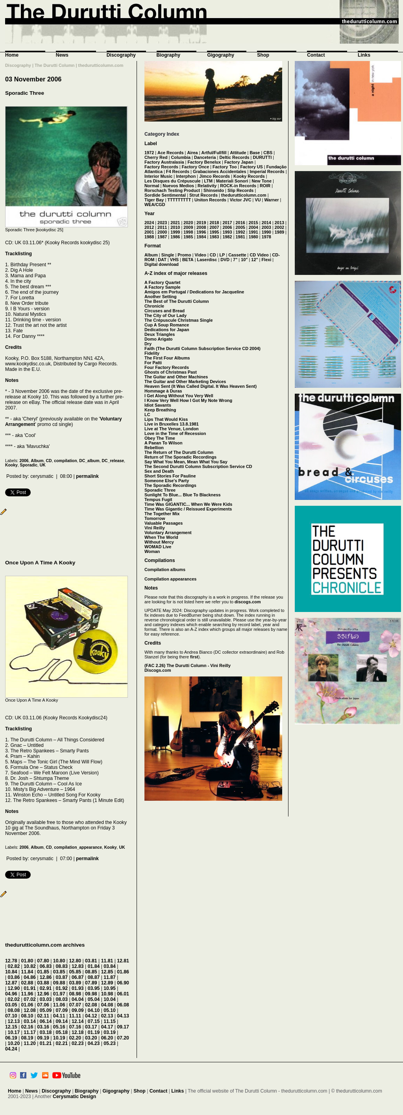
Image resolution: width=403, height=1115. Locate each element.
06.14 (46, 1021)
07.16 (75, 1027)
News (62, 55)
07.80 (43, 961)
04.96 (11, 994)
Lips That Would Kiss (166, 419)
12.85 (107, 972)
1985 (188, 236)
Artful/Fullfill (214, 152)
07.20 (123, 1038)
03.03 (46, 999)
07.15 (94, 1021)
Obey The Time (159, 438)
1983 (214, 236)
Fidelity (151, 353)
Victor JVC (240, 199)
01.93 (78, 988)
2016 (240, 222)
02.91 (46, 988)
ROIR (265, 185)
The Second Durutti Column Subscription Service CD (198, 466)
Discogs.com (157, 670)
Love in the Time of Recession (175, 433)
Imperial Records (267, 171)
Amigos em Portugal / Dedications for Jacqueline (194, 291)
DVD (224, 259)
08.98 (75, 994)
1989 (279, 232)
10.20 (14, 1043)
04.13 (123, 1016)
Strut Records (203, 195)
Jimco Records (214, 176)
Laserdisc (207, 259)
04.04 (78, 999)
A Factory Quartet (162, 282)
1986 (175, 236)
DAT (162, 259)
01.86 (123, 972)
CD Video (259, 254)
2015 (253, 222)
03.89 (75, 983)
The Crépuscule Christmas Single (178, 320)
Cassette (237, 254)
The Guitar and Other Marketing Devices (185, 381)
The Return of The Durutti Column (178, 452)
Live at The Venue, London (171, 428)
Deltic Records (234, 157)
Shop (263, 55)
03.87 (61, 977)
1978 (266, 236)
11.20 (30, 1043)
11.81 (107, 961)
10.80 (59, 961)
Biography (169, 55)
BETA (188, 259)
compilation (65, 461)
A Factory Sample (162, 287)
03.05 (11, 1005)
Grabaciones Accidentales (219, 171)
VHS (174, 259)
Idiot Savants (157, 405)
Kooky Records (249, 176)
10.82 (30, 966)
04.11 (59, 1016)
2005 (240, 227)
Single (167, 254)
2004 (253, 227)
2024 (149, 222)
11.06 (59, 1005)
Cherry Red (156, 157)
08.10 (27, 1016)
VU (258, 199)
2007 (214, 227)
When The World (161, 537)
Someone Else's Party (166, 480)
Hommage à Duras (163, 391)
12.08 (30, 1010)
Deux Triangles (159, 334)
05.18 (61, 1032)
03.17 (91, 1027)
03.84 (110, 966)
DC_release (113, 461)
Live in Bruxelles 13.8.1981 (171, 424)
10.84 (11, 972)
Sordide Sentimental (165, 195)
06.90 (123, 983)
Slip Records (240, 190)
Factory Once (195, 166)
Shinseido (213, 190)
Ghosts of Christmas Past (170, 372)
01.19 (94, 1032)
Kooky (11, 465)
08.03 (61, 999)
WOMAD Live (157, 546)
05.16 (59, 1027)
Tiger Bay (154, 199)
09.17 (123, 1027)
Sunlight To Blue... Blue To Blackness (182, 494)
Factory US (251, 166)
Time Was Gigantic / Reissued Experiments (188, 509)
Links (364, 55)
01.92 (61, 988)
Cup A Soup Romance (166, 325)
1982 (227, 236)
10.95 (110, 988)
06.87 (78, 977)
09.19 (43, 1038)
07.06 (43, 1005)
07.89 (91, 983)
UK (43, 465)
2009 (188, 227)
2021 (175, 222)
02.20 (75, 1038)
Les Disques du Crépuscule (172, 181)
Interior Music (158, 176)
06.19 (11, 1038)
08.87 (94, 977)
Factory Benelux (204, 162)
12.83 (78, 966)
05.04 (94, 999)
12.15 (11, 1027)
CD (49, 461)
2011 (162, 227)
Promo (184, 254)
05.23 (110, 1043)
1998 (188, 232)
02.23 (78, 1043)
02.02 (14, 999)
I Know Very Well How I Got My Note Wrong (188, 400)
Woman (152, 551)
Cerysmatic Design (74, 1096)
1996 (201, 232)
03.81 (91, 961)
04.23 (94, 1043)
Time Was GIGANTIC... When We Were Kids (188, 504)
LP (222, 254)
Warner (271, 199)
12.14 (78, 1021)
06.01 (123, 994)
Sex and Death (159, 471)
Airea (192, 152)
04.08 (107, 1005)
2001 (149, 232)
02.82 (14, 966)
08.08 (14, 1010)
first (194, 656)
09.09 (78, 1010)
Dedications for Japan (166, 329)
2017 (227, 222)
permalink (87, 476)
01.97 (59, 994)
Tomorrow (154, 518)
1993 (227, 232)
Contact (316, 55)
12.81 (123, 961)
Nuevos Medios (178, 185)
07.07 (75, 1005)
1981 (240, 236)
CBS (267, 152)
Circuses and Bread (164, 310)
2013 (279, 222)
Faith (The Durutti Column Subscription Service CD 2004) (202, 348)
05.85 (75, 972)
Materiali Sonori (232, 181)
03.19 (110, 1032)
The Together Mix (161, 513)
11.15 (110, 1021)
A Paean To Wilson (163, 442)
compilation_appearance (78, 847)
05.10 (110, 1010)
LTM (208, 181)
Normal (151, 185)
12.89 (107, 983)
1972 (149, 152)
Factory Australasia (164, 162)
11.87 (110, 977)
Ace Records (170, 152)
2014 (266, 222)
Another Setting (160, 296)
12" (254, 259)
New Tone (261, 181)
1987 (162, 236)
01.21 (46, 1043)
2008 (201, 227)
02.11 (43, 1016)
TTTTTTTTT (179, 199)
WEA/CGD (154, 204)
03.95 (94, 988)
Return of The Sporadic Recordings (180, 457)
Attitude (238, 152)
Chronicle (154, 306)
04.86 (30, 977)
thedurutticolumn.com (243, 195)
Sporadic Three (24, 93)
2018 (214, 222)
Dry (148, 343)
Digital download (161, 264)
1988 (149, 236)
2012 (149, 227)
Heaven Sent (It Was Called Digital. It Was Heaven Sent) (200, 386)
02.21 (61, 1043)
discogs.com (248, 601)
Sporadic (28, 465)
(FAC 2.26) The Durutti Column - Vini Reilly (187, 665)
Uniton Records (210, 199)
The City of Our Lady (165, 315)
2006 (23, 461)
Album (37, 461)
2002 (279, 227)
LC (147, 414)
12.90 (14, 988)
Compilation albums (164, 569)
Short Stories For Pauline (170, 476)
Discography (121, 55)
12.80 (75, 961)
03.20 (91, 1038)
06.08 (123, 1005)
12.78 (11, 961)
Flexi (266, 259)
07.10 (11, 1016)
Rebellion (154, 447)
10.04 (110, 999)
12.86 (46, 977)
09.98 (91, 994)
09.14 (61, 1021)
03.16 (43, 1027)
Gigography (220, 55)
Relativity (207, 185)
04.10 (94, 1010)
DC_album (89, 461)
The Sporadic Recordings (170, 485)
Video (200, 254)
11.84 (27, 972)
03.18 (46, 1032)
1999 (175, 232)
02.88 (27, 983)
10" (244, 259)
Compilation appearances (170, 579)
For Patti (153, 362)
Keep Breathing (160, 409)
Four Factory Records (166, 367)
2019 (201, 222)
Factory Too (225, 166)
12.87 (11, 983)
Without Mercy (159, 542)
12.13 (14, 1021)
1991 (253, 232)
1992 (240, 232)
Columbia (181, 157)
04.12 (91, 1016)
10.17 (14, 1032)
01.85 (43, 972)
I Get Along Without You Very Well (178, 395)
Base (255, 152)
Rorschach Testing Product (172, 190)
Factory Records (161, 166)
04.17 (107, 1027)
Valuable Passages (163, 523)
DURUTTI (262, 157)
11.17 (30, 1032)
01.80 (27, 961)
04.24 (11, 1049)
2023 (162, 222)
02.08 (91, 1005)
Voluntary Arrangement (168, 532)
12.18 (78, 1032)
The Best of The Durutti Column (176, 301)
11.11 (75, 1016)
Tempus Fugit (158, 499)
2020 (188, 222)
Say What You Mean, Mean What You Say (185, 461)
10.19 (59, 1038)
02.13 (107, 1016)
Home (11, 55)
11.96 (27, 994)
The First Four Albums (167, 358)
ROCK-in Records (238, 185)
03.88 (43, 983)
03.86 (14, 977)
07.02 (30, 999)
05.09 (46, 1010)
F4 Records (177, 171)
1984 (201, 236)
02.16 (27, 1027)
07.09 (61, 1010)
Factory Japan (238, 162)
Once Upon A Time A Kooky (40, 563)
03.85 (59, 972)
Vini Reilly (154, 527)
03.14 (30, 1021)
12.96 (43, 994)
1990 (266, 232)
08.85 (91, 972)
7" (235, 259)
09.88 (59, 983)
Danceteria (205, 157)
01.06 (27, 1005)
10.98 (107, 994)
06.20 (107, 1038)
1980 (253, 236)
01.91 (30, 988)
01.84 (94, 966)
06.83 (46, 966)
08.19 (27, 1038)
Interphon (186, 176)
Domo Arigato (158, 339)
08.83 (61, 966)
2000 (162, 232)
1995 (214, 232)
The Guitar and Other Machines (176, 376)
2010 (175, 227)
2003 (266, 227)
